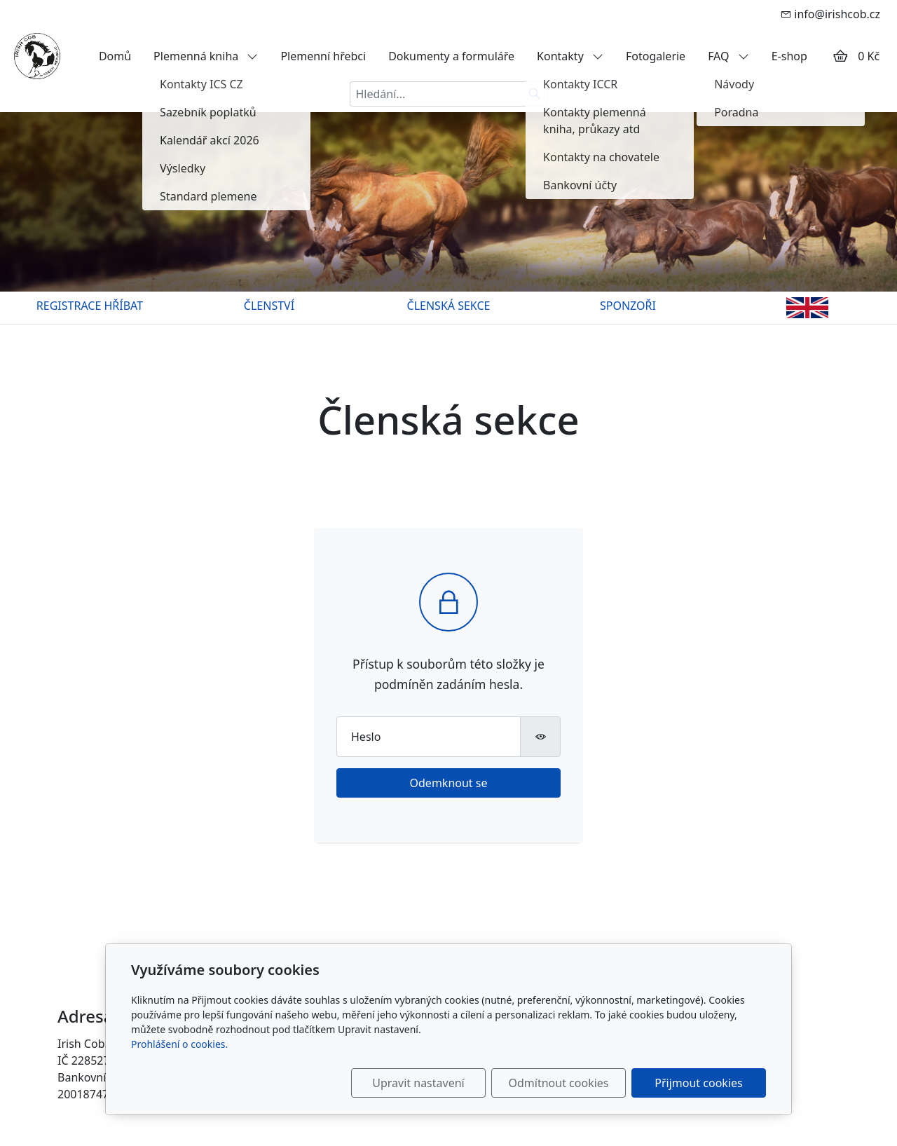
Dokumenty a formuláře (451, 56)
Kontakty (570, 56)
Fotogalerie (655, 56)
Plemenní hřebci (323, 56)
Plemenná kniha (205, 56)
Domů (115, 56)
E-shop (789, 56)
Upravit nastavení (418, 1083)
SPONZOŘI (628, 305)
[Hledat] (535, 94)
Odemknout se (449, 783)
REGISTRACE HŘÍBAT (89, 305)
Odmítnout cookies (559, 1083)
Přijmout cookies (698, 1083)
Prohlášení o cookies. (179, 1044)
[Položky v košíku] (840, 56)
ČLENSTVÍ (269, 305)
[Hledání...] (436, 94)
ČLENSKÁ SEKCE (449, 305)
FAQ (728, 56)
